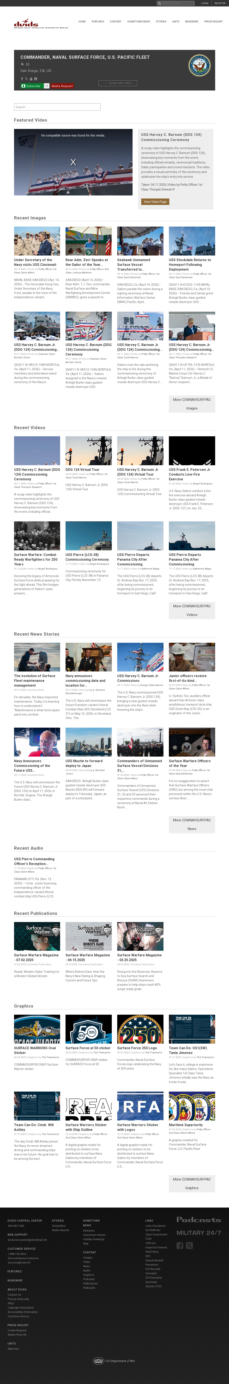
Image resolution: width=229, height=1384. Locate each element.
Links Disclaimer (155, 1225)
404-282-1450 (16, 1225)
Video (86, 1261)
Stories (161, 21)
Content (116, 21)
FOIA (148, 1238)
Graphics (88, 1274)
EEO (148, 1256)
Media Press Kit (17, 1334)
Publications (90, 1283)
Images (87, 1257)
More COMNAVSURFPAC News (192, 824)
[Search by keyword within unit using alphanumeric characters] (57, 107)
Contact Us (14, 1294)
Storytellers (59, 1225)
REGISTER (220, 3)
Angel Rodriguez (202, 483)
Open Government (156, 1234)
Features (98, 21)
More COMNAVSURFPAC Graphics (192, 1183)
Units (175, 21)
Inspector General (156, 1247)
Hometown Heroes (94, 1234)
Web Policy (152, 1251)
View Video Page (155, 201)
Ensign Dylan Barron (151, 685)
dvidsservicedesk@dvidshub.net (27, 1239)
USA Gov (151, 1243)
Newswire (192, 21)
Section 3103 (153, 1286)
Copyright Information (21, 1307)
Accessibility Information (23, 1312)
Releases (89, 1230)
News (86, 1266)
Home (82, 21)
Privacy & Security (18, 1299)
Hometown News (138, 21)
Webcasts (89, 1287)
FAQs (11, 1303)
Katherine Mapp (150, 568)
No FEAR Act (153, 1230)
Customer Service (18, 1316)
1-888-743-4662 (17, 1253)
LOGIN (204, 3)
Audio (86, 1270)
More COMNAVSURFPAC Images (192, 404)
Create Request (17, 1330)
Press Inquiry (213, 21)
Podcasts (89, 1279)
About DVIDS (17, 1289)
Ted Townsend (50, 1057)
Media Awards (60, 1230)
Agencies (13, 1348)
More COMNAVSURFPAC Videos (192, 610)
